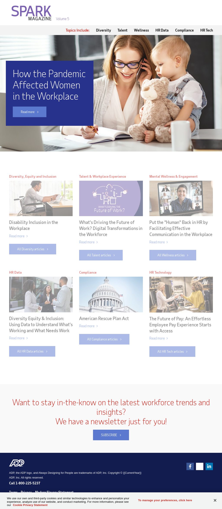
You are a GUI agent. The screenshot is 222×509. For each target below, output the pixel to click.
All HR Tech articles (170, 351)
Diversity (103, 30)
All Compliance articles (102, 339)
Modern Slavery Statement (54, 492)
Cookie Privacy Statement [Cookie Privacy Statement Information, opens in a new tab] (30, 505)
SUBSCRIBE (105, 435)
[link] (190, 466)
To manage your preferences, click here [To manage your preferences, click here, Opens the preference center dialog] (165, 500)
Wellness (141, 30)
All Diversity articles (30, 249)
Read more (23, 112)
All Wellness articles (170, 255)
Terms (13, 492)
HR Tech (206, 30)
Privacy (26, 492)
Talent (122, 30)
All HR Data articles (30, 351)
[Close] (215, 500)
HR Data (162, 30)
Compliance (184, 30)
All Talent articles (99, 255)
